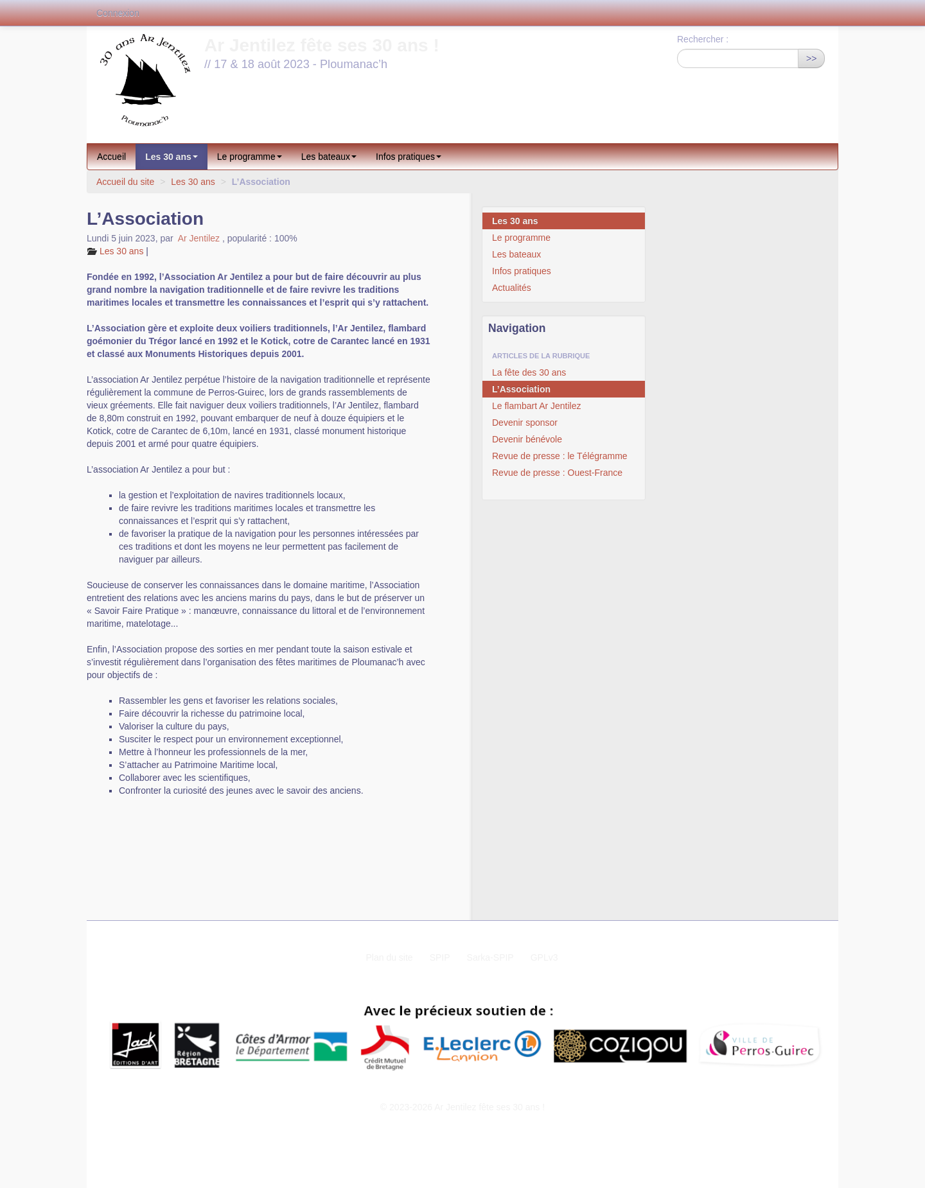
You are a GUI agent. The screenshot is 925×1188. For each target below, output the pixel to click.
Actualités (511, 288)
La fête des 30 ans (529, 372)
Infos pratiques (408, 157)
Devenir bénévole (527, 439)
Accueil (111, 157)
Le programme (249, 157)
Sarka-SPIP (490, 957)
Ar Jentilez (199, 238)
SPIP (440, 957)
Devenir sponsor (525, 422)
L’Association (521, 389)
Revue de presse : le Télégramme (560, 456)
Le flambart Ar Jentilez (536, 406)
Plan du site (389, 957)
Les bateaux (329, 157)
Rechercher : (702, 39)
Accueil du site (125, 182)
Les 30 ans (171, 157)
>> (811, 58)
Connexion (117, 13)
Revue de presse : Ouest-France (557, 472)
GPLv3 (544, 957)
